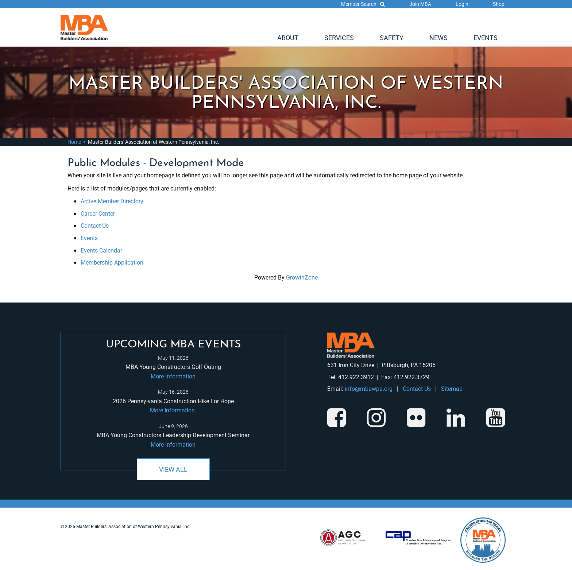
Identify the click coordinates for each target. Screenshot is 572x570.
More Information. (173, 410)
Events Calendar (101, 250)
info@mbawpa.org (369, 388)
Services (339, 37)
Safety (391, 37)
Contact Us (95, 225)
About (287, 37)
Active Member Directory (112, 201)
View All (173, 469)
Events (486, 37)
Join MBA (420, 3)
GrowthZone (302, 277)
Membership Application (112, 262)
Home (74, 141)
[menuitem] (288, 37)
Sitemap (452, 388)
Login (462, 3)
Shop (499, 3)
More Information (173, 376)
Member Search (363, 3)
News (438, 37)
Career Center (98, 213)
